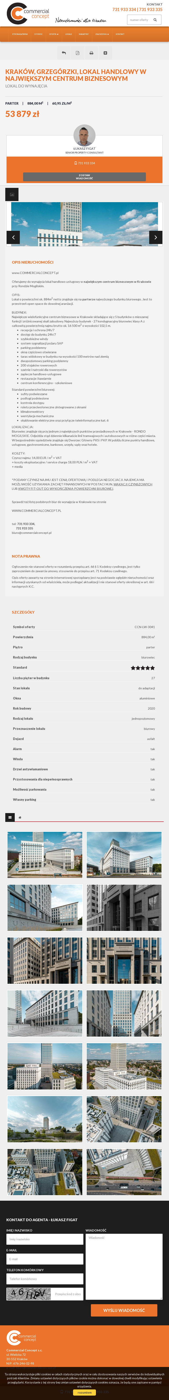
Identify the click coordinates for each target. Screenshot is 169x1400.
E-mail (11, 1250)
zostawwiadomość (84, 177)
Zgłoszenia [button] (102, 34)
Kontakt (120, 34)
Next (155, 237)
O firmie (38, 34)
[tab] (11, 194)
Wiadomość (96, 1230)
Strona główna (20, 34)
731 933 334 (84, 163)
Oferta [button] (54, 34)
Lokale (68, 34)
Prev (13, 237)
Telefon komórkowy (25, 1270)
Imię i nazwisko (19, 1230)
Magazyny (84, 34)
